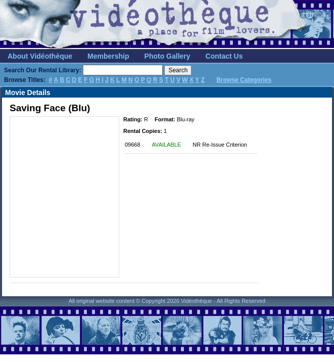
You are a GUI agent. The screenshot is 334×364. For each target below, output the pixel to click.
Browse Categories (243, 79)
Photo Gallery (167, 56)
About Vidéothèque (40, 56)
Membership (108, 56)
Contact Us (224, 56)
